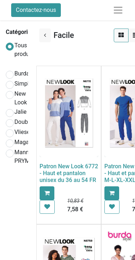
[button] (47, 193)
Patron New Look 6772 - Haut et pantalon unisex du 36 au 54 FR (69, 173)
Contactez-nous (36, 9)
